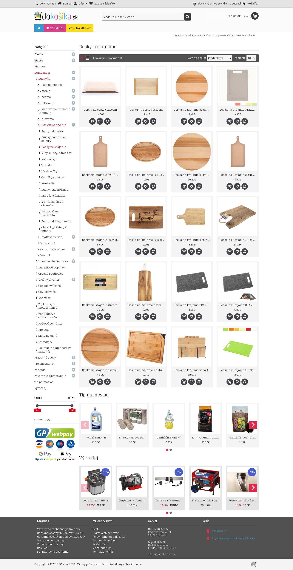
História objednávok (105, 533)
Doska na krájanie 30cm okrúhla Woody (192, 109)
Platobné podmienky (50, 540)
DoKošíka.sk (219, 531)
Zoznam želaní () (103, 540)
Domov (178, 35)
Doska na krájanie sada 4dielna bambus (192, 370)
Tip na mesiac (93, 395)
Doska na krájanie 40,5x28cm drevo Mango (238, 239)
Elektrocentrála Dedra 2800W (206, 500)
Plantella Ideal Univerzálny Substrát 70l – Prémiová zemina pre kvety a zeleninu (243, 437)
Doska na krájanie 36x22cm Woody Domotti (101, 239)
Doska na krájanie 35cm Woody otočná (192, 174)
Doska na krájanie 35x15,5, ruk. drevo (238, 174)
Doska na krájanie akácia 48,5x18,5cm (147, 305)
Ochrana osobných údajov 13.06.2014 (61, 537)
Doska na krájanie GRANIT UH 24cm (192, 305)
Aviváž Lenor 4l (96, 437)
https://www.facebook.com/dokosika (233, 538)
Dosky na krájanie (245, 35)
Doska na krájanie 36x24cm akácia (147, 239)
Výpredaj (88, 458)
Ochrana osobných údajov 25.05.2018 (61, 533)
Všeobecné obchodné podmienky (58, 529)
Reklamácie (100, 544)
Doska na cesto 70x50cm (146, 109)
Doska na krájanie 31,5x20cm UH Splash (238, 109)
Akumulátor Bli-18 (95, 500)
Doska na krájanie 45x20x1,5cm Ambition (101, 305)
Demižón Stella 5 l (169, 437)
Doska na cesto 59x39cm (100, 109)
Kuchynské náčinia (223, 35)
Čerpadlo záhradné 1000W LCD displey (133, 500)
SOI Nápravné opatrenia (53, 552)
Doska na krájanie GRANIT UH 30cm (238, 305)
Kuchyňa (205, 35)
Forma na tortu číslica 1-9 (243, 500)
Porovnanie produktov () (108, 537)
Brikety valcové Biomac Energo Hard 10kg (133, 437)
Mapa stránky (101, 548)
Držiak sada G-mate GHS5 (169, 500)
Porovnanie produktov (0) (109, 58)
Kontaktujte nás (103, 552)
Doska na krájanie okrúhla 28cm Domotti (101, 370)
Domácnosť (191, 35)
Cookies (42, 548)
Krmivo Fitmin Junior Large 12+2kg (206, 437)
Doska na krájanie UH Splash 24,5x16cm (238, 370)
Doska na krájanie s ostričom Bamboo (147, 370)
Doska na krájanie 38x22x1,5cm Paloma (192, 239)
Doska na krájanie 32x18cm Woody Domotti (147, 174)
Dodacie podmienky (50, 544)
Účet (95, 529)
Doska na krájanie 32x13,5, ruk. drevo (101, 174)
